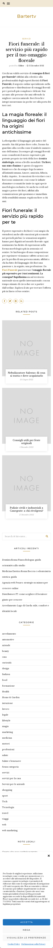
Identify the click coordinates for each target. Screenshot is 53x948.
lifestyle (6, 720)
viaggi (5, 819)
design (5, 668)
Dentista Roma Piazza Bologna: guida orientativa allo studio (21, 563)
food (4, 680)
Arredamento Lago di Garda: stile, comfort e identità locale (25, 608)
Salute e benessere (11, 761)
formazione (8, 686)
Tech (4, 801)
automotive (8, 639)
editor (21, 66)
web (4, 824)
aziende (6, 645)
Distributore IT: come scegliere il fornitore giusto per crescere (24, 597)
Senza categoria (10, 767)
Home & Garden (11, 697)
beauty (5, 651)
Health (5, 691)
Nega (26, 930)
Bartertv (26, 16)
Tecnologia (8, 807)
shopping (7, 790)
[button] (48, 855)
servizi (26, 39)
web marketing (10, 830)
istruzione (7, 703)
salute (5, 755)
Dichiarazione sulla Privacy (33, 944)
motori (6, 743)
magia (5, 726)
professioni (8, 749)
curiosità (6, 662)
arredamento (9, 634)
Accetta (26, 922)
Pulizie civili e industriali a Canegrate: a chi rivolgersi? (26, 509)
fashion (6, 674)
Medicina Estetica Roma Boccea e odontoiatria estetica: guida (26, 574)
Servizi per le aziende (13, 784)
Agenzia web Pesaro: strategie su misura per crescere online (25, 585)
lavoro (5, 709)
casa (4, 657)
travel (5, 813)
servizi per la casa (11, 778)
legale (5, 715)
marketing (7, 732)
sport (5, 795)
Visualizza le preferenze (26, 937)
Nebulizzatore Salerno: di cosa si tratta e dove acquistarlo (26, 374)
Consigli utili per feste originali (26, 442)
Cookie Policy (14, 944)
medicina (7, 738)
